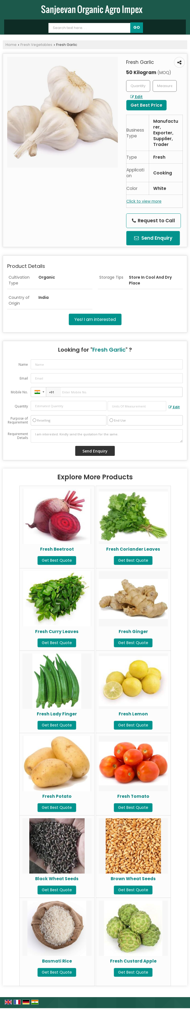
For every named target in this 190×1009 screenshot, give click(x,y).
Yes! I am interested (95, 319)
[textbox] (165, 86)
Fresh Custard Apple (133, 961)
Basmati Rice (57, 961)
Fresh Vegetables (36, 44)
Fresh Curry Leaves (57, 631)
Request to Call (153, 220)
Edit (136, 97)
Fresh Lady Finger (57, 714)
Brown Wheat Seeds (133, 879)
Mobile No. (19, 392)
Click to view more (144, 201)
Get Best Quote (57, 560)
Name (23, 364)
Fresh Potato (57, 796)
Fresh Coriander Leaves (133, 549)
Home (11, 44)
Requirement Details (18, 436)
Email (24, 378)
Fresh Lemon (133, 714)
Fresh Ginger (133, 631)
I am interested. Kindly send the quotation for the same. (107, 436)
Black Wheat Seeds (57, 879)
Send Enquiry (153, 238)
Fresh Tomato (133, 796)
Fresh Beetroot (57, 549)
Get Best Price (146, 105)
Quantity (21, 406)
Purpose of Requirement (18, 420)
